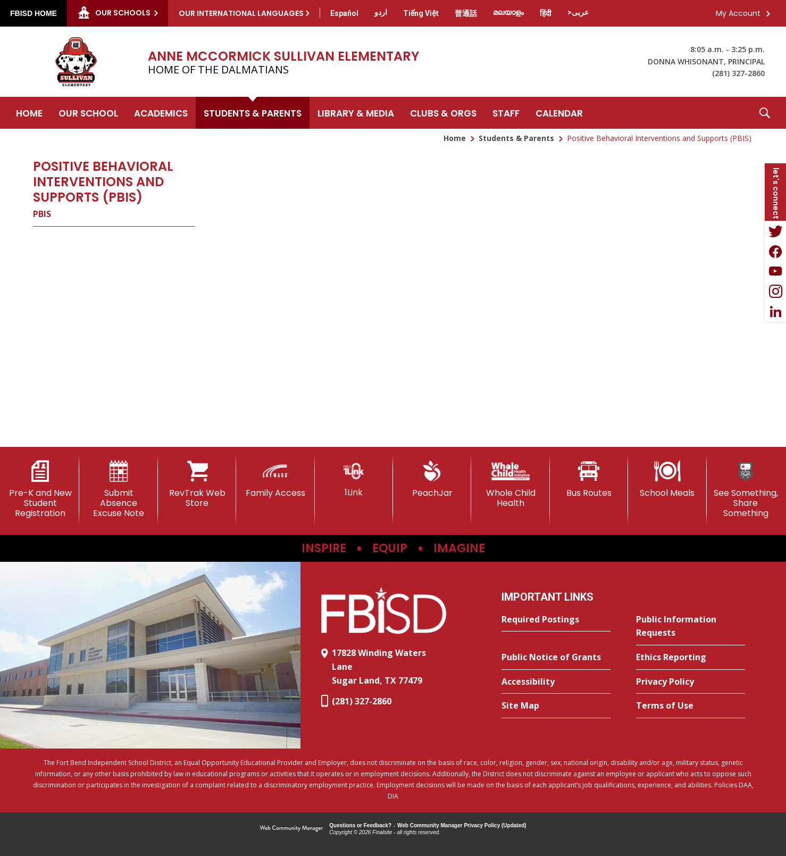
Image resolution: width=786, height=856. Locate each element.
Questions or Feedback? (360, 825)
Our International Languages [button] (241, 13)
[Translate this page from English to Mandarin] (465, 13)
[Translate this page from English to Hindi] (545, 13)
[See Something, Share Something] (746, 490)
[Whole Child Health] (510, 484)
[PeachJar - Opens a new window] (432, 479)
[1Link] (354, 479)
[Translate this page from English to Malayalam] (508, 12)
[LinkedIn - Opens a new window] (775, 311)
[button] (764, 113)
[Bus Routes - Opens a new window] (589, 479)
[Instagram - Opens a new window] (775, 291)
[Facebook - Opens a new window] (775, 251)
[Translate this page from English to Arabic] (578, 12)
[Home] (29, 113)
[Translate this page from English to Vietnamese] (421, 13)
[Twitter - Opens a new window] (775, 230)
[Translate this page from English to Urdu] (380, 12)
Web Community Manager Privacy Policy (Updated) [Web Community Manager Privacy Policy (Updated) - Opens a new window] (461, 825)
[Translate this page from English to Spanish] (344, 13)
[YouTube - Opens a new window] (775, 271)
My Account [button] (738, 13)
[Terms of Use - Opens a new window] (690, 706)
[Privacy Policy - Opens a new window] (690, 682)
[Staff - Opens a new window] (506, 113)
